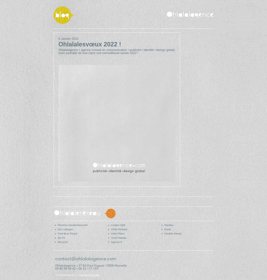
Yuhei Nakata (118, 237)
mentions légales (89, 275)
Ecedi (167, 229)
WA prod (62, 242)
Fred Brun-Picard (67, 233)
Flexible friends (173, 233)
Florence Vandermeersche (73, 225)
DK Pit (61, 237)
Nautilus (169, 225)
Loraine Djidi (118, 225)
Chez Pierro (117, 233)
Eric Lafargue (65, 229)
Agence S (116, 242)
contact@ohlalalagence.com (85, 259)
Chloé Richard (119, 229)
